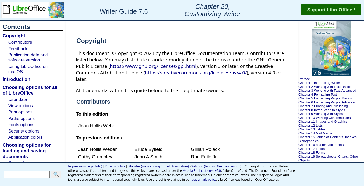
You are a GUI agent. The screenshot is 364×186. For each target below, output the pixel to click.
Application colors (25, 137)
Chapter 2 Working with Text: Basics (324, 87)
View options (20, 105)
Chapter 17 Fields (311, 149)
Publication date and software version (28, 57)
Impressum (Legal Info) (85, 166)
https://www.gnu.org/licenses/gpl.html (153, 66)
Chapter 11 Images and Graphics (322, 121)
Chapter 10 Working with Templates (324, 118)
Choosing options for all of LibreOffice (30, 90)
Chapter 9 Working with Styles (320, 114)
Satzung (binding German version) (216, 166)
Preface (304, 79)
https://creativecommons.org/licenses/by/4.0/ (196, 72)
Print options (20, 112)
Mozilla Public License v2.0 (202, 170)
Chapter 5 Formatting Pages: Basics (325, 98)
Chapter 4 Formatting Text (317, 94)
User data (17, 99)
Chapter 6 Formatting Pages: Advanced (327, 102)
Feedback (17, 48)
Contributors (20, 42)
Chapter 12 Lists (310, 125)
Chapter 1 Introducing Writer (319, 83)
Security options (23, 131)
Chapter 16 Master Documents (321, 145)
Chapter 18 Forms (311, 152)
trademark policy (204, 179)
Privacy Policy (115, 166)
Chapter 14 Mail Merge (315, 133)
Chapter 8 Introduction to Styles (321, 110)
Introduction (16, 79)
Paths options (21, 118)
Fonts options (21, 124)
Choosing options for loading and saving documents (27, 150)
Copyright (14, 35)
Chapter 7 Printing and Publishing (323, 106)
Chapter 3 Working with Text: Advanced (327, 90)
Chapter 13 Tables (311, 129)
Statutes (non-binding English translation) (158, 166)
